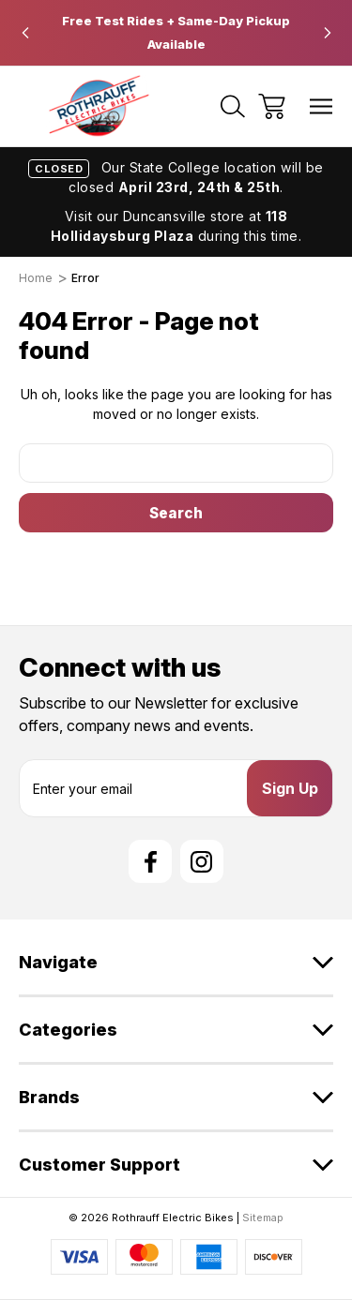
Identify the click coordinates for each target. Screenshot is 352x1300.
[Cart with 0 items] (271, 106)
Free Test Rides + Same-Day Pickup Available (176, 32)
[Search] (233, 106)
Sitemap (262, 1217)
